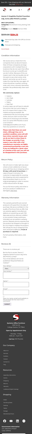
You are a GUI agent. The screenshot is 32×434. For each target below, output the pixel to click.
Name (5, 281)
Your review (7, 271)
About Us (5, 350)
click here (13, 191)
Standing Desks (7, 402)
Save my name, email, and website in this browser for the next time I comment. (15, 300)
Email (5, 289)
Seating (24, 24)
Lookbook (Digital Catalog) (10, 389)
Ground (10, 29)
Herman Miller (22, 29)
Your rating (7, 266)
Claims (5, 378)
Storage (5, 411)
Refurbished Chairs (15, 24)
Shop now (19, 4)
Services (5, 353)
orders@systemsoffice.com (12, 125)
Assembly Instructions (9, 375)
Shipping (6, 380)
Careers (5, 359)
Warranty (5, 386)
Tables (5, 408)
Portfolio (5, 356)
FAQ (4, 364)
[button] (10, 9)
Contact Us (6, 361)
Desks (5, 399)
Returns (5, 383)
